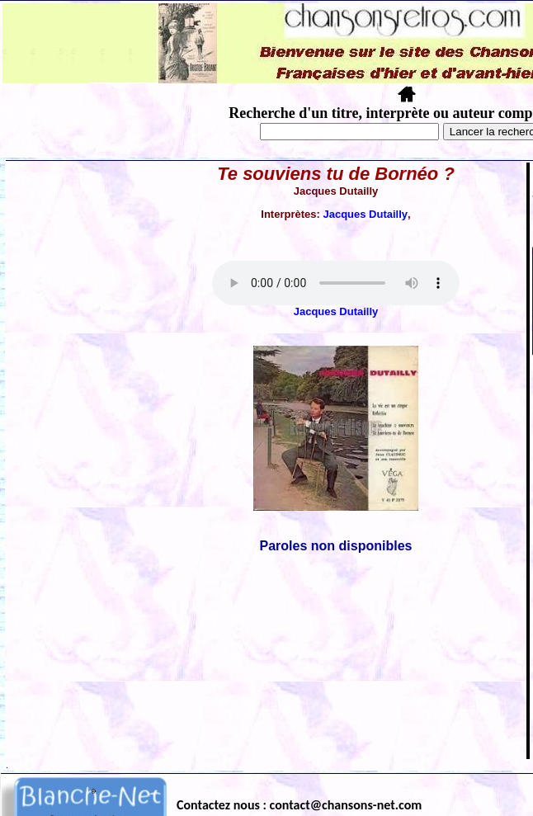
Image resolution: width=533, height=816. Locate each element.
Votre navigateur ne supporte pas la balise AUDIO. (336, 283)
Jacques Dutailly (365, 214)
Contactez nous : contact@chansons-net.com (299, 805)
